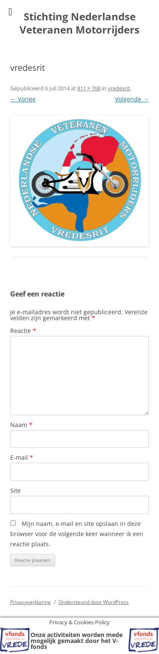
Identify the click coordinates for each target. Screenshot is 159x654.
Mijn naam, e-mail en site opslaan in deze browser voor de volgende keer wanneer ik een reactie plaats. (76, 534)
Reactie (23, 331)
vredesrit (119, 88)
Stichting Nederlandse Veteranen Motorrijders (79, 23)
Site (15, 490)
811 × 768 (88, 88)
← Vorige (23, 99)
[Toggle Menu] (10, 12)
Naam (21, 425)
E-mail (21, 457)
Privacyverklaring (30, 602)
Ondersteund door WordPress (94, 602)
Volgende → (132, 99)
